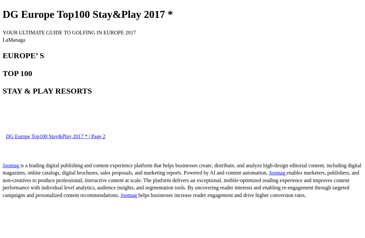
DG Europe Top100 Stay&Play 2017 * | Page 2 (55, 136)
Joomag (11, 165)
